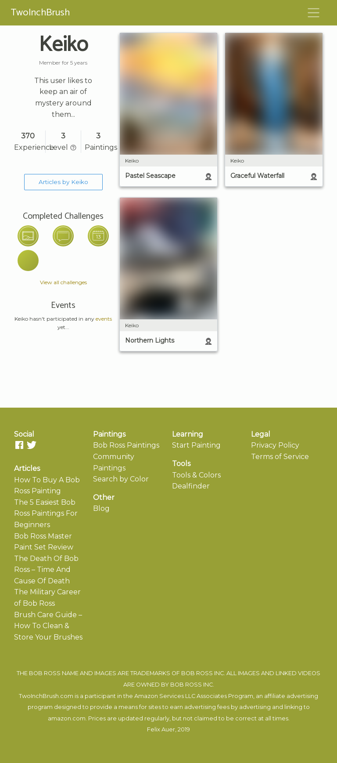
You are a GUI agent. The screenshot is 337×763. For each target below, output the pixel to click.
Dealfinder (191, 486)
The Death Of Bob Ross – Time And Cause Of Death (46, 569)
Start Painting (196, 445)
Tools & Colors (196, 475)
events (104, 318)
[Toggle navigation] (313, 13)
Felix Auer (161, 729)
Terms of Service (280, 456)
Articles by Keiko (63, 181)
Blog (101, 508)
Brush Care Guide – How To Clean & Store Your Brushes (48, 626)
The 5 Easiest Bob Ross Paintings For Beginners (46, 513)
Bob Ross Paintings (126, 445)
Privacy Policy (275, 445)
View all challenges (63, 282)
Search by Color (121, 479)
